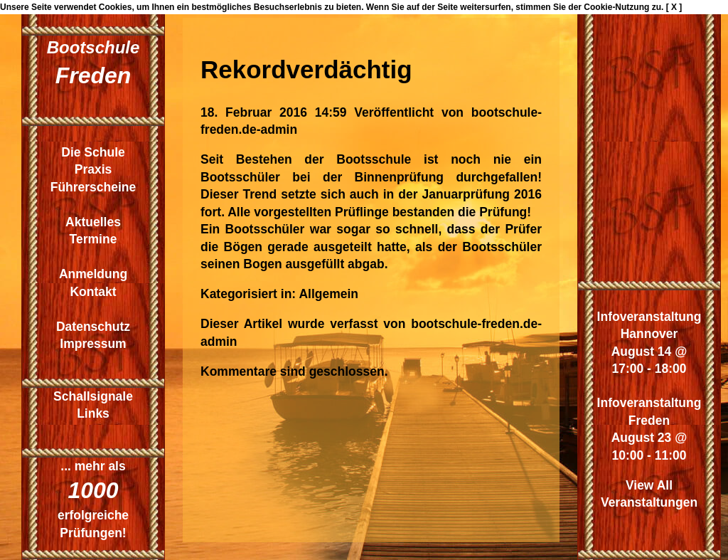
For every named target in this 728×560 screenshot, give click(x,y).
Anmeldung (93, 274)
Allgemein (328, 294)
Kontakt (93, 292)
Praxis (93, 169)
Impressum (93, 344)
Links (93, 413)
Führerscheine (93, 187)
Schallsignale (93, 396)
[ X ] (674, 7)
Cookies (115, 7)
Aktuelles (93, 222)
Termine (93, 239)
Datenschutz (93, 326)
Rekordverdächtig (306, 69)
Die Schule (92, 152)
